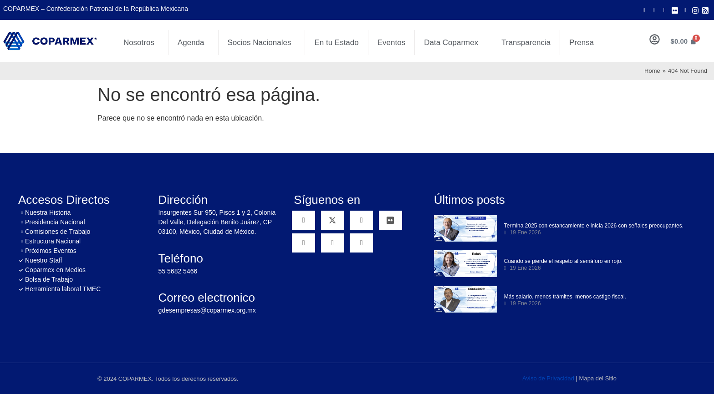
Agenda (193, 42)
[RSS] (361, 243)
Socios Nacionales (262, 42)
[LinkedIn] (685, 10)
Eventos (391, 42)
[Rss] (705, 10)
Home (652, 70)
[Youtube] (664, 10)
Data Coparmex (453, 42)
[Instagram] (695, 10)
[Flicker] (675, 10)
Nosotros (141, 42)
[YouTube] (361, 220)
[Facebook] (644, 10)
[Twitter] (654, 10)
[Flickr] (390, 220)
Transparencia (526, 42)
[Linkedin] (303, 243)
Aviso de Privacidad (548, 378)
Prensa (581, 42)
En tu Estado (336, 42)
